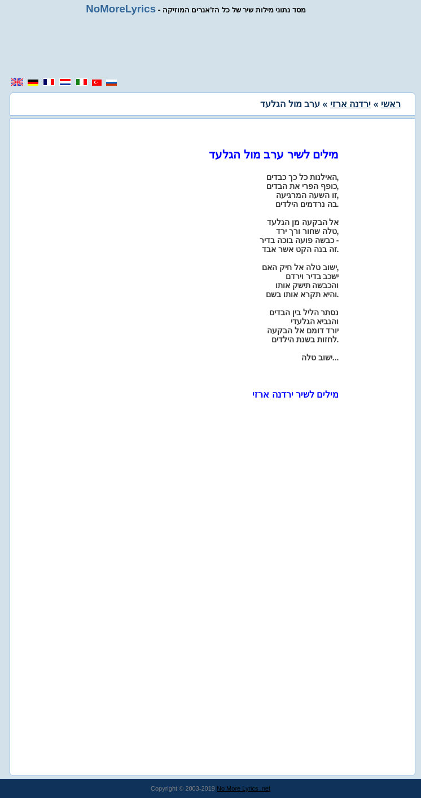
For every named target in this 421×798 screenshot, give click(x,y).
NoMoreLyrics (121, 9)
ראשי (391, 104)
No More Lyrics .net (243, 788)
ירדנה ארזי (350, 104)
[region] (213, 46)
